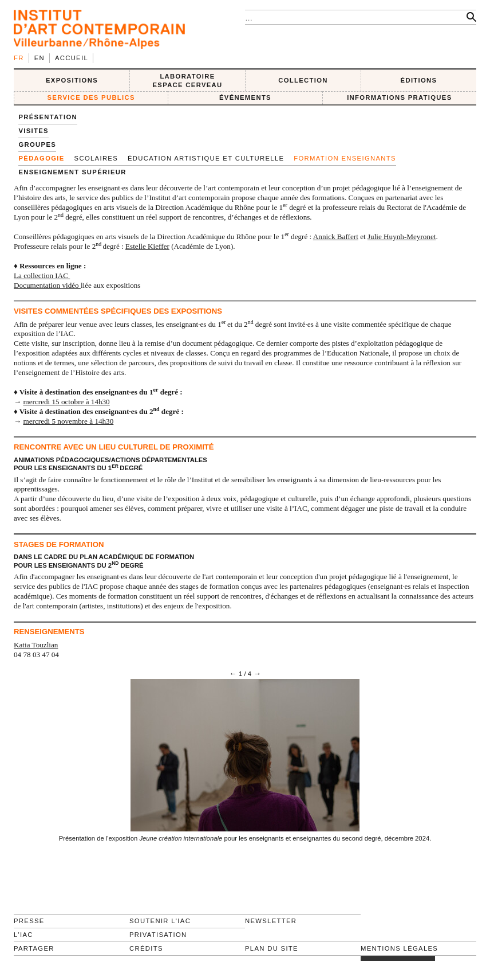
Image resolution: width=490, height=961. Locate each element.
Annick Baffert (335, 236)
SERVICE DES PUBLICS (91, 97)
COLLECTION (303, 80)
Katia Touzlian (36, 644)
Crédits (146, 948)
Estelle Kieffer (147, 246)
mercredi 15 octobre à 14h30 (66, 401)
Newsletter (271, 920)
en (39, 57)
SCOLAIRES (96, 158)
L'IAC (23, 934)
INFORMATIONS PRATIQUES (399, 97)
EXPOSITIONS (72, 80)
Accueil (71, 57)
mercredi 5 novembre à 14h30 (68, 421)
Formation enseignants (345, 158)
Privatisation (158, 934)
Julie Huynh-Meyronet (402, 236)
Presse (29, 920)
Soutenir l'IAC (160, 920)
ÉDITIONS (419, 80)
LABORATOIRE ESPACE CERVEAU (187, 80)
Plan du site (271, 948)
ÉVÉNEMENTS (245, 97)
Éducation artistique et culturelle (206, 158)
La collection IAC (42, 275)
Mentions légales (399, 948)
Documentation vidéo (47, 285)
